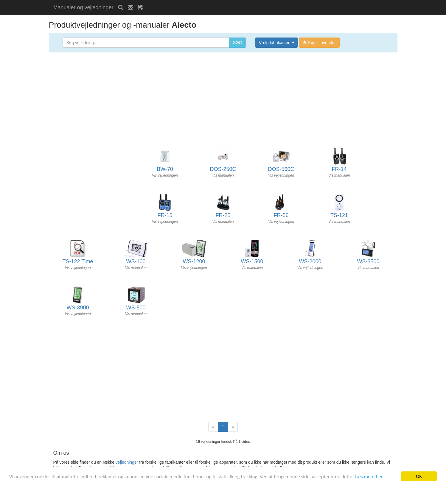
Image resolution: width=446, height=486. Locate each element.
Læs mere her (369, 476)
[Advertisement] (217, 2)
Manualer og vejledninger (83, 7)
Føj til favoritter (319, 42)
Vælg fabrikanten (276, 42)
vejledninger (127, 462)
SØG (237, 42)
